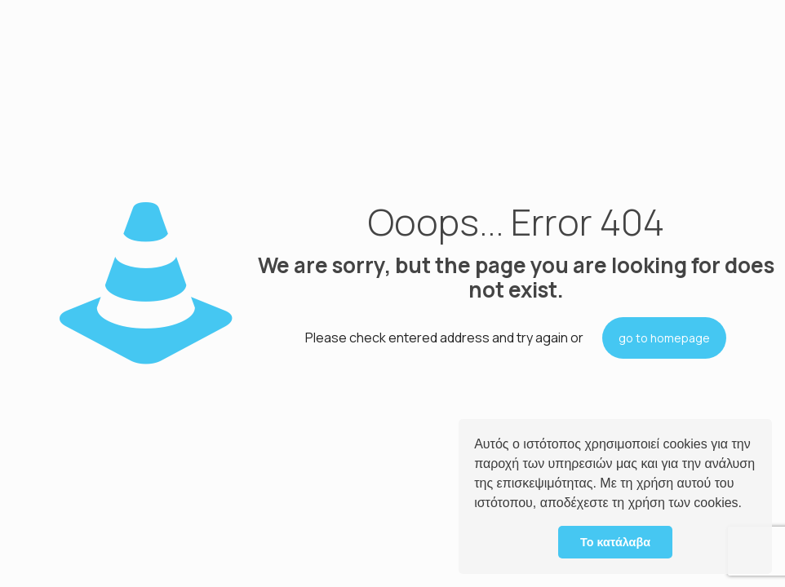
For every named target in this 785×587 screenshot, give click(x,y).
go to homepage (664, 338)
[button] (747, 504)
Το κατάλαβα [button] (615, 542)
